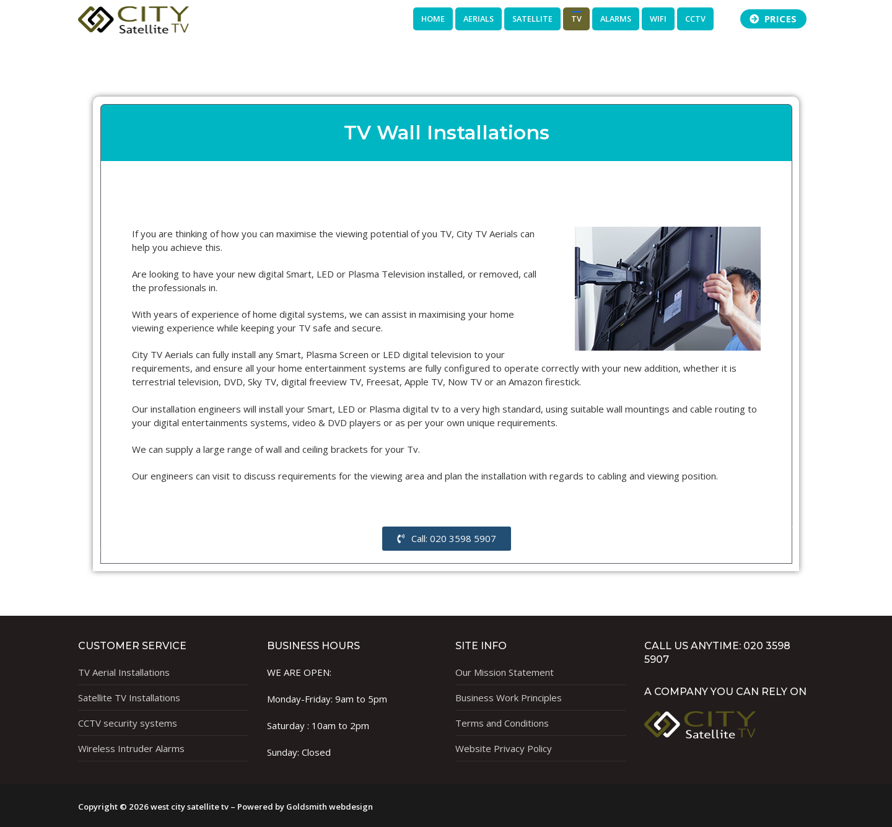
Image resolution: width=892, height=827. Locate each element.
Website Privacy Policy (503, 748)
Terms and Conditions (502, 723)
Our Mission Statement (504, 672)
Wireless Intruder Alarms (131, 748)
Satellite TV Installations (129, 697)
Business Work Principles (508, 697)
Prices (773, 18)
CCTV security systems (127, 723)
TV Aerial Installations (124, 672)
